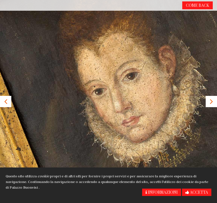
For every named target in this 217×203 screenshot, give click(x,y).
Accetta (196, 192)
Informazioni (162, 192)
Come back (197, 5)
